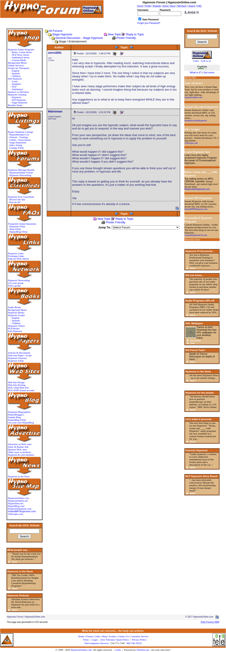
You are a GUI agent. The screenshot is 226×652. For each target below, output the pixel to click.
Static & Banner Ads (18, 446)
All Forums (55, 30)
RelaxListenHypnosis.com (197, 189)
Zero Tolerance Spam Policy (114, 639)
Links (118, 649)
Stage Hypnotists (17, 142)
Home (81, 636)
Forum (89, 636)
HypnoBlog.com (16, 506)
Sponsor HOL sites (17, 449)
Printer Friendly (126, 38)
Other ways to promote (19, 452)
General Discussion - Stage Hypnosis (79, 38)
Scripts (112, 636)
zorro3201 (54, 52)
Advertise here (192, 239)
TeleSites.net (143, 649)
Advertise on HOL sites (20, 444)
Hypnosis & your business (21, 454)
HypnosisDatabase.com (20, 508)
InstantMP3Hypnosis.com (195, 209)
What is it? (196, 72)
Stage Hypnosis (62, 34)
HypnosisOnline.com (81, 649)
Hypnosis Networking (20, 175)
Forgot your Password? (148, 23)
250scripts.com (15, 514)
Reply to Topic (135, 34)
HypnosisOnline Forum (21, 172)
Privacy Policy (139, 639)
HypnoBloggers (16, 414)
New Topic (114, 34)
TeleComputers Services (96, 643)
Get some (208, 72)
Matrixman (55, 111)
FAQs (86, 639)
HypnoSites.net (15, 503)
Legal (95, 639)
